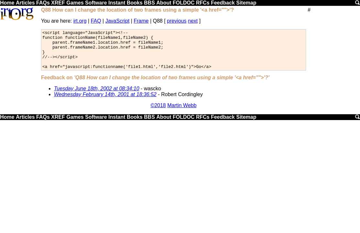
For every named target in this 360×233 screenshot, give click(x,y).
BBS (149, 3)
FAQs (43, 3)
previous (176, 21)
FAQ (96, 21)
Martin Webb (181, 113)
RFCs (202, 3)
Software (96, 3)
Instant (116, 3)
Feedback (223, 3)
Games (74, 3)
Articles (25, 3)
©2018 (158, 113)
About (163, 3)
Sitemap (246, 3)
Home (7, 3)
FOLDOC (184, 3)
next (193, 21)
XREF (58, 3)
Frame (141, 21)
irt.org (80, 21)
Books (135, 3)
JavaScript (117, 21)
